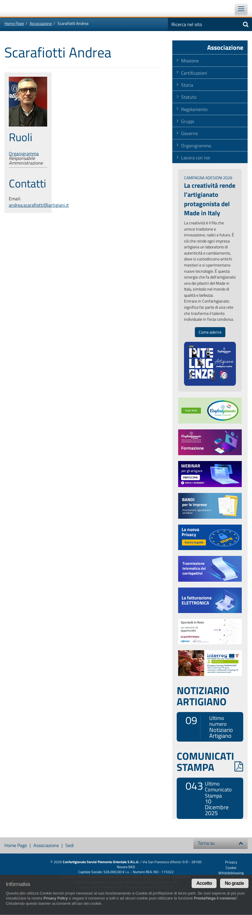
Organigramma (24, 153)
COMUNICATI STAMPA (210, 761)
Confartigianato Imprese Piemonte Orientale (20, 8)
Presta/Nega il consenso (215, 898)
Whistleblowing (231, 873)
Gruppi (187, 121)
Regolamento (194, 109)
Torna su (220, 842)
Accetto (204, 883)
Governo (189, 133)
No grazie (234, 883)
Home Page (14, 23)
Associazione (41, 23)
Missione (190, 60)
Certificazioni (194, 72)
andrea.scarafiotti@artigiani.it (39, 205)
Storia (187, 84)
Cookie (231, 867)
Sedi (69, 845)
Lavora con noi (195, 157)
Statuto (188, 96)
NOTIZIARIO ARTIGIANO (203, 696)
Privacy (231, 862)
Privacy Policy (55, 898)
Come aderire (210, 332)
